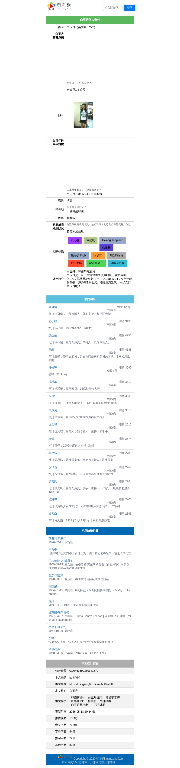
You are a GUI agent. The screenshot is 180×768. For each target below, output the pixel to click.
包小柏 (53, 321)
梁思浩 (53, 452)
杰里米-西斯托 (57, 627)
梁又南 (53, 513)
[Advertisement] (100, 56)
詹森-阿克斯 (56, 575)
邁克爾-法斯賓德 (59, 612)
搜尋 (129, 7)
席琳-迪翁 (55, 649)
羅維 (51, 601)
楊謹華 (53, 381)
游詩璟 (53, 499)
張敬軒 (53, 396)
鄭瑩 (51, 438)
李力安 (53, 549)
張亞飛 (53, 586)
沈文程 (53, 424)
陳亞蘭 (53, 335)
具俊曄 (53, 367)
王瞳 (51, 349)
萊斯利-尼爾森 (57, 538)
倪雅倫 (53, 467)
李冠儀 (53, 306)
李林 (51, 638)
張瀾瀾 (53, 410)
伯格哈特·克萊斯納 (60, 560)
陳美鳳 (53, 481)
